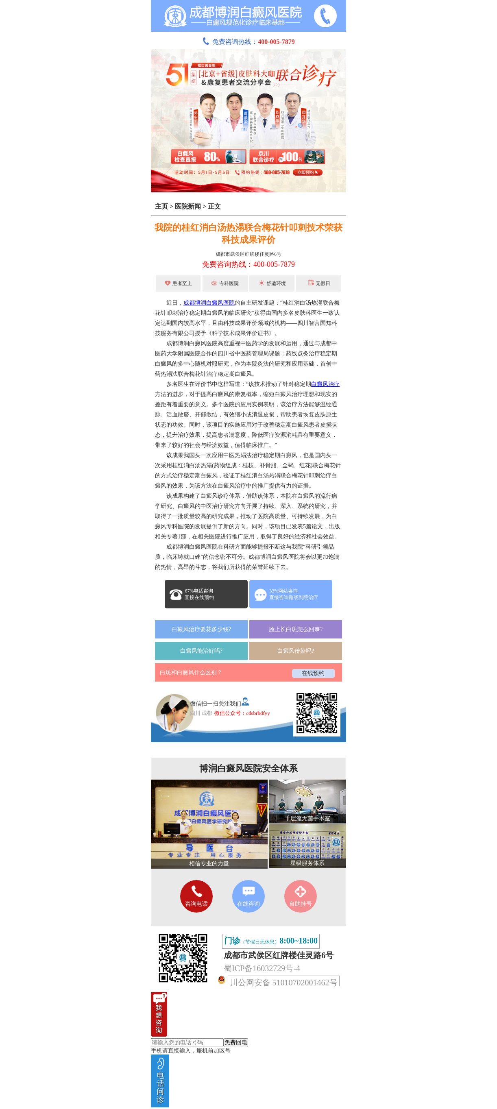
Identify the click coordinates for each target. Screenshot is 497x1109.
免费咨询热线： (248, 41)
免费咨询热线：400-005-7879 (248, 264)
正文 (214, 206)
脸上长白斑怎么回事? (296, 629)
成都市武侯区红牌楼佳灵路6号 (248, 254)
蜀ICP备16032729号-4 (262, 968)
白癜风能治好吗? (201, 651)
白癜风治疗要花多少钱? (201, 629)
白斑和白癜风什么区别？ (191, 672)
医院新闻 (188, 206)
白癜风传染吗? (295, 651)
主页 (161, 206)
